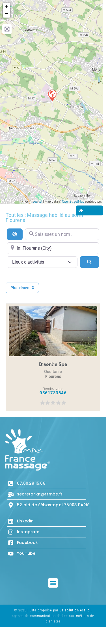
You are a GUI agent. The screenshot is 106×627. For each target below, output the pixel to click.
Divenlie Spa (53, 364)
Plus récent (22, 287)
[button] (53, 583)
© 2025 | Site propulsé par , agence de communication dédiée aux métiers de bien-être (53, 615)
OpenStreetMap (73, 202)
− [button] (6, 13)
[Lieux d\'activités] (42, 262)
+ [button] (6, 6)
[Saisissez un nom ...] (62, 234)
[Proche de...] (53, 248)
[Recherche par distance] (15, 234)
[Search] (89, 262)
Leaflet (37, 202)
